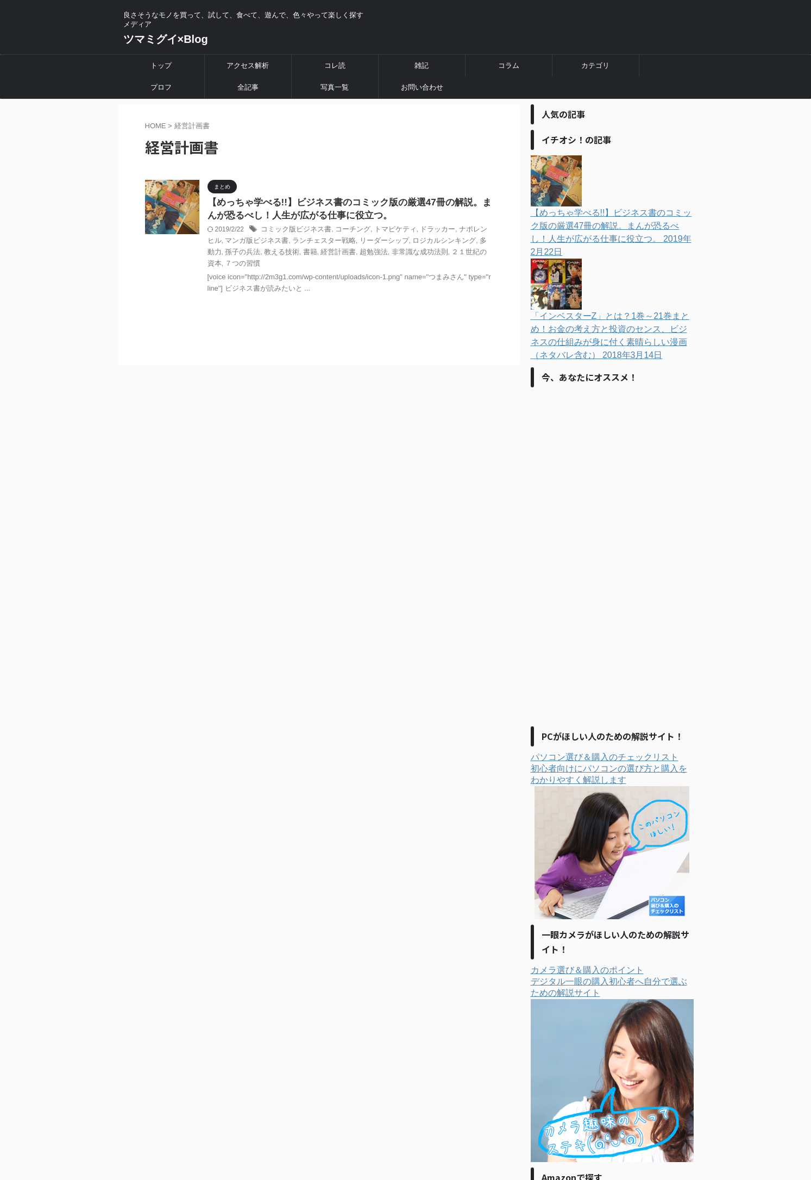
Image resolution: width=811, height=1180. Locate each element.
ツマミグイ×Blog (165, 39)
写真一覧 (334, 87)
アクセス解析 (248, 65)
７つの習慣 (464, 254)
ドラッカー (424, 231)
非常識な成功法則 (369, 254)
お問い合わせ (422, 87)
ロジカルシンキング (410, 243)
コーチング (346, 231)
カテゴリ (595, 65)
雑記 (421, 65)
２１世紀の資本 (421, 254)
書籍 (266, 254)
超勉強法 (326, 254)
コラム (508, 65)
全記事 (248, 87)
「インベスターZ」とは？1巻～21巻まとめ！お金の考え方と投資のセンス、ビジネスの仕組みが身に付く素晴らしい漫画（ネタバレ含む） (612, 296)
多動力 (453, 243)
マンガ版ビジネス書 (237, 243)
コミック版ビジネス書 (293, 231)
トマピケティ (385, 231)
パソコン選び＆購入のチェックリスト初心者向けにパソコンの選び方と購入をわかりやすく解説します (610, 822)
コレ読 (334, 65)
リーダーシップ (355, 243)
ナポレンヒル (464, 231)
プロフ (161, 87)
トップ (161, 65)
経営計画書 (293, 254)
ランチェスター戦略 (298, 243)
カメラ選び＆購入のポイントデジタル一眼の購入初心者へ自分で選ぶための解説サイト (612, 1050)
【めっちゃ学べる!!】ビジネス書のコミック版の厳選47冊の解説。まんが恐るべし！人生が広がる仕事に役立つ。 (612, 199)
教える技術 (240, 254)
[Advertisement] (612, 543)
